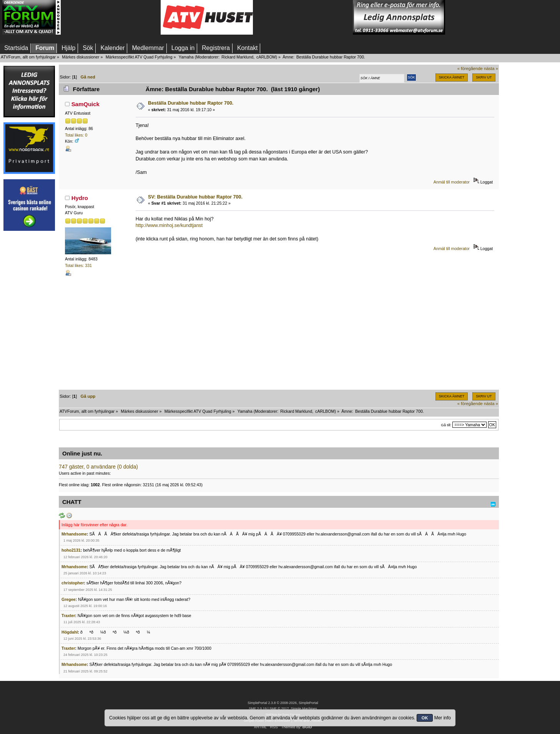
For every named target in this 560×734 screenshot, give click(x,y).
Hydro (79, 198)
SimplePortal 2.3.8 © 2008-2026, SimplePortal (283, 703)
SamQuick (85, 104)
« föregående (470, 68)
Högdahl (69, 632)
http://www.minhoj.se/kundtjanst (169, 225)
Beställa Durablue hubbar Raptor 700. (190, 103)
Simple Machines (304, 709)
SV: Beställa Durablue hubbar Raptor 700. (195, 197)
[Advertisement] (111, 17)
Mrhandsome (74, 534)
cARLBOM (266, 57)
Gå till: (446, 425)
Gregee (68, 599)
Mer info (442, 718)
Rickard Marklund (237, 57)
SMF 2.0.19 (257, 709)
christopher (72, 583)
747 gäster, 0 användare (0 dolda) (98, 467)
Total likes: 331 (78, 265)
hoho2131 (70, 550)
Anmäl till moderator (452, 182)
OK (425, 718)
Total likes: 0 (76, 135)
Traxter (68, 615)
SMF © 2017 (279, 709)
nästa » (491, 68)
